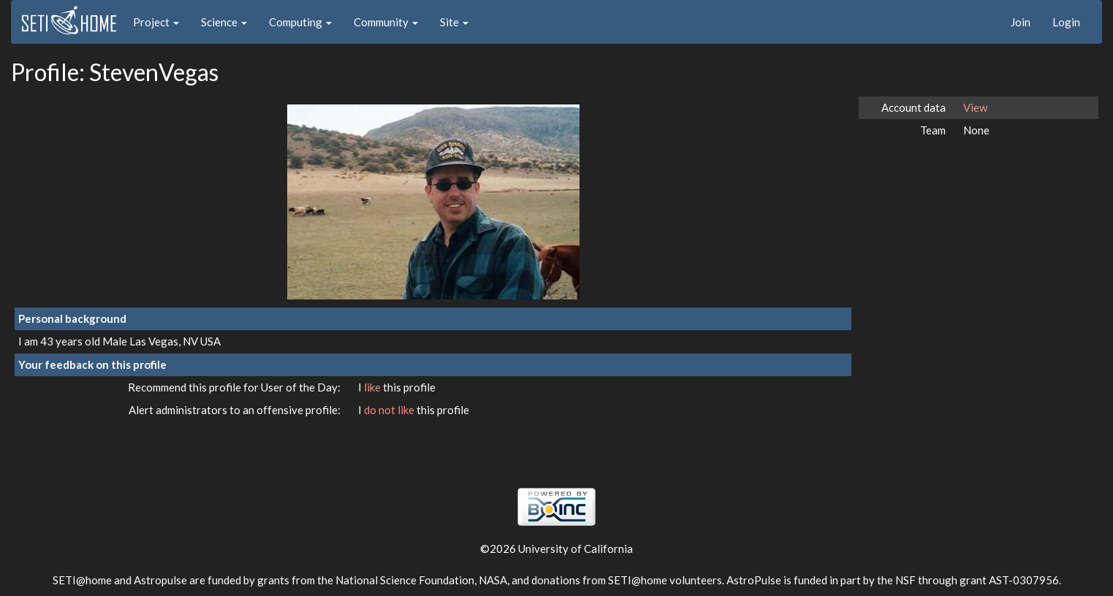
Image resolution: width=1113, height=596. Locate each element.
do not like (390, 409)
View (975, 107)
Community (386, 21)
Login (1066, 21)
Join (1020, 21)
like (373, 387)
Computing (300, 21)
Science (224, 21)
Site (454, 21)
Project (156, 21)
